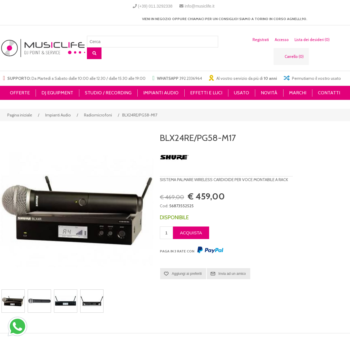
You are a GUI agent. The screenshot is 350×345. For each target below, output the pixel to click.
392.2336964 (190, 78)
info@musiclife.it (199, 6)
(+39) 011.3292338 (155, 6)
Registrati (261, 39)
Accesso (282, 39)
